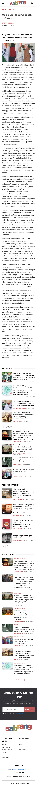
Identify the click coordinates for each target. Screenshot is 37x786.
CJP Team (17, 660)
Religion (5, 466)
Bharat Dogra (17, 476)
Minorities (5, 453)
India (4, 10)
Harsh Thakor (17, 464)
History (5, 541)
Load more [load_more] (18, 680)
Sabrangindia (7, 23)
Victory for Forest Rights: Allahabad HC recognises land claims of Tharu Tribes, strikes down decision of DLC (24, 376)
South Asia (11, 10)
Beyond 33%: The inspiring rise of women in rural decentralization (24, 472)
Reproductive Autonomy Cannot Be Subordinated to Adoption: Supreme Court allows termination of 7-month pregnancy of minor (23, 435)
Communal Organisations (22, 575)
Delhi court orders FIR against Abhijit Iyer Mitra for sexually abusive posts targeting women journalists (23, 615)
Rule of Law (16, 421)
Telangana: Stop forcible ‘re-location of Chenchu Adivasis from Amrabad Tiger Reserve (23, 403)
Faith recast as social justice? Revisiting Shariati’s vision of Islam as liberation (24, 460)
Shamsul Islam (17, 540)
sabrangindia (17, 441)
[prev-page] (4, 546)
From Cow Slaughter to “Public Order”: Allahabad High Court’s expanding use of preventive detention (24, 416)
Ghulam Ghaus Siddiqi (19, 453)
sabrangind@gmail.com (20, 769)
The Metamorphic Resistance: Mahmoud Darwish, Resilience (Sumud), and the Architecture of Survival (24, 493)
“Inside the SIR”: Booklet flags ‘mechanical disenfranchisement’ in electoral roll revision (23, 523)
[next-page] (8, 546)
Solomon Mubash (18, 500)
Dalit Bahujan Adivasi (19, 382)
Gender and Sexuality (19, 396)
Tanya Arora (18, 590)
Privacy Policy (20, 713)
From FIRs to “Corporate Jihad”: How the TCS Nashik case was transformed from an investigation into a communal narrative (23, 390)
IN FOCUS (7, 426)
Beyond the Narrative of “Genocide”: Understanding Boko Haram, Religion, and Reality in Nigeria (23, 448)
